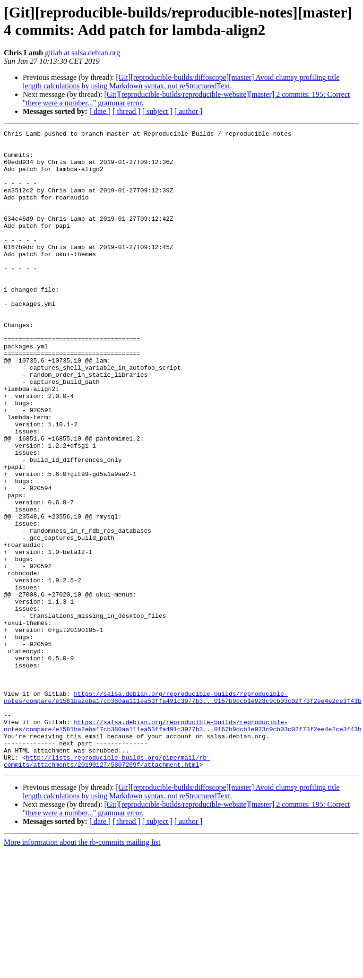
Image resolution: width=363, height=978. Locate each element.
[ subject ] (157, 111)
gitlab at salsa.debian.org (82, 53)
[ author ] (188, 111)
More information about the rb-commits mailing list (82, 970)
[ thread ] (126, 111)
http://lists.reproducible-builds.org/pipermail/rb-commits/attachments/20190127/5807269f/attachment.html (107, 887)
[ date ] (100, 111)
